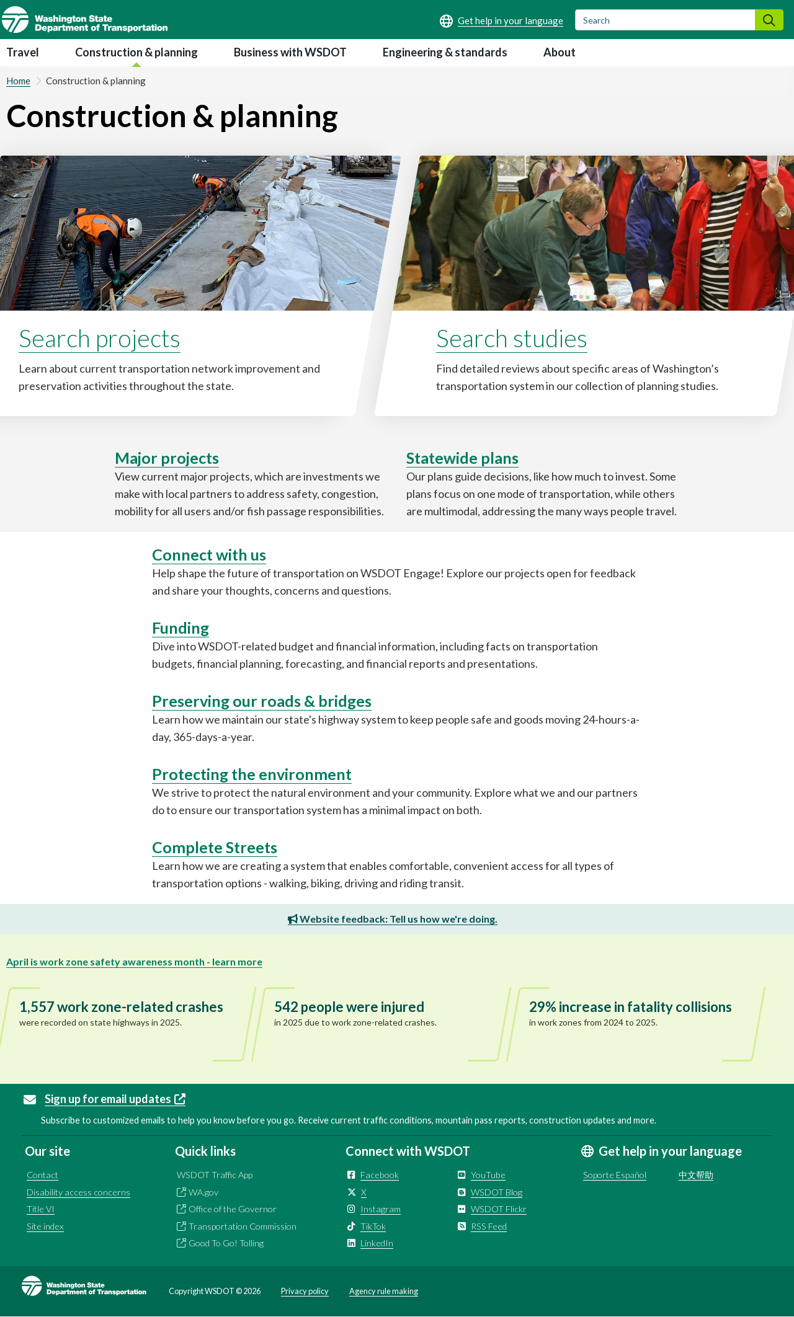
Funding (180, 627)
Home (18, 80)
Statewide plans (462, 457)
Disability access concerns (78, 1192)
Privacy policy (305, 1291)
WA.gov (203, 1192)
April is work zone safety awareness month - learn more (134, 961)
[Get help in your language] (501, 20)
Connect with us (209, 554)
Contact (42, 1174)
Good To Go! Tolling (226, 1243)
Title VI (41, 1209)
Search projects (100, 338)
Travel (22, 52)
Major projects (167, 457)
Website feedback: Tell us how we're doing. (392, 919)
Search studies (511, 338)
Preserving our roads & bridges (262, 700)
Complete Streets (214, 847)
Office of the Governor (233, 1209)
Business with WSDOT (290, 52)
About (559, 52)
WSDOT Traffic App (214, 1174)
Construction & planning (136, 52)
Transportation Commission (243, 1226)
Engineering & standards (445, 52)
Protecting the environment (252, 774)
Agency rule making (383, 1291)
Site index (45, 1226)
